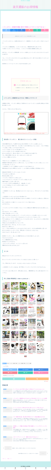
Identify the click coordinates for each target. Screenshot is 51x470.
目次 (23, 81)
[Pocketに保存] (29, 30)
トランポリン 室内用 (11, 363)
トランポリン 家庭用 (19, 363)
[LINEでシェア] (37, 30)
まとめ (18, 90)
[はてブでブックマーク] (21, 30)
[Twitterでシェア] (6, 30)
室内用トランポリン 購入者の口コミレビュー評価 (27, 87)
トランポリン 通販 (27, 363)
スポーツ (4, 363)
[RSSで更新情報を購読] (37, 379)
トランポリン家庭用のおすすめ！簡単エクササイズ (27, 85)
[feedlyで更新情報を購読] (13, 379)
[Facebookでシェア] (14, 30)
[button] (44, 30)
